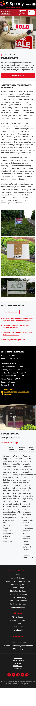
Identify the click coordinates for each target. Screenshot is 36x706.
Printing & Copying (18, 578)
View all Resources (10, 312)
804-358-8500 (5, 14)
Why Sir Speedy (18, 617)
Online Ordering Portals (18, 584)
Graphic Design (18, 588)
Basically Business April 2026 (14, 340)
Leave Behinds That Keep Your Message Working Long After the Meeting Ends (18, 319)
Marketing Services (18, 591)
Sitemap (18, 668)
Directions (6, 394)
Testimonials (18, 627)
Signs (18, 575)
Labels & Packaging (18, 597)
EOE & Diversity (18, 666)
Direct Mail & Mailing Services (18, 581)
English (28, 4)
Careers (18, 623)
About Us (18, 613)
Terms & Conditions (18, 661)
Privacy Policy (18, 658)
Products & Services (18, 571)
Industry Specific (9, 55)
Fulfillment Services (18, 604)
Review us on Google (9, 442)
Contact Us (18, 636)
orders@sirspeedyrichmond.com (15, 392)
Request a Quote (22, 12)
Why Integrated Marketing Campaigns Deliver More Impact (17, 333)
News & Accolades (18, 620)
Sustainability (18, 630)
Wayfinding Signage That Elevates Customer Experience (16, 326)
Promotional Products (18, 600)
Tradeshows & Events (18, 594)
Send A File (31, 12)
